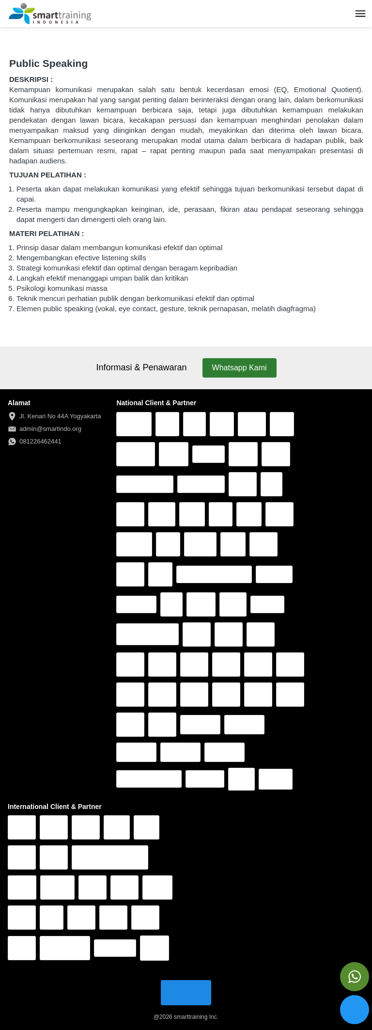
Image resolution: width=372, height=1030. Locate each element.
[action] (354, 976)
